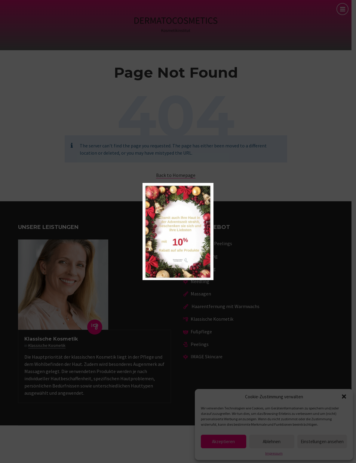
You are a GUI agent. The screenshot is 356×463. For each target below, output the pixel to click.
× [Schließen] (208, 187)
